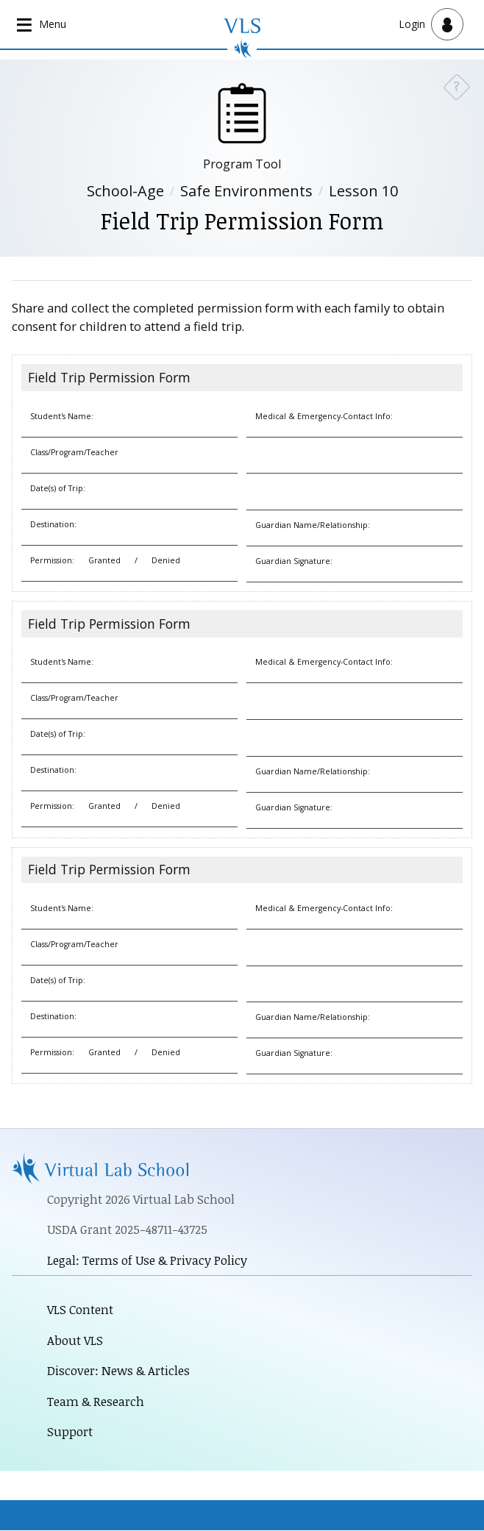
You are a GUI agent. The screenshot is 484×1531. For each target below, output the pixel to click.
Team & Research (95, 1401)
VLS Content (80, 1309)
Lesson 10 (363, 191)
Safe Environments (246, 191)
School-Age (125, 191)
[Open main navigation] (42, 24)
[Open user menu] (431, 24)
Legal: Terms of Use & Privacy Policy (147, 1260)
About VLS (75, 1340)
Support (70, 1432)
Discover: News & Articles (118, 1371)
